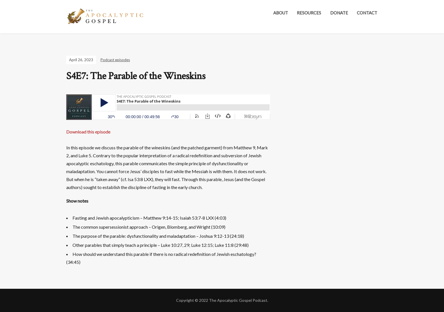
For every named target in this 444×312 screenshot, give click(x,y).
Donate (339, 12)
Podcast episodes (115, 60)
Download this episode (88, 131)
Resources (309, 12)
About (280, 12)
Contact (367, 12)
